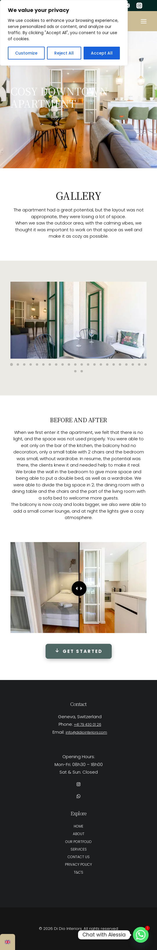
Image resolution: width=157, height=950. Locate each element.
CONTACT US (79, 856)
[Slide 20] (133, 364)
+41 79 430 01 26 (87, 724)
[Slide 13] (88, 364)
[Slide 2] (18, 364)
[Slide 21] (139, 364)
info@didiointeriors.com (86, 732)
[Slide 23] (75, 371)
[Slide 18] (120, 364)
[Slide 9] (62, 364)
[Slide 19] (126, 364)
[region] (64, 33)
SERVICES (79, 849)
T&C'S (78, 872)
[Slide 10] (69, 364)
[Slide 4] (31, 364)
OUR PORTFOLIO (78, 841)
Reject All (64, 53)
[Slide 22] (145, 364)
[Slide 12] (82, 364)
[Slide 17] (114, 364)
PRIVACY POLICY (78, 864)
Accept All (102, 53)
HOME (78, 826)
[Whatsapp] (141, 935)
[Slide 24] (82, 371)
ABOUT (78, 833)
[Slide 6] (43, 364)
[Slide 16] (107, 364)
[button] (143, 21)
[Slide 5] (37, 364)
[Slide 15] (101, 364)
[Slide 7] (50, 364)
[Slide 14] (94, 364)
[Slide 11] (75, 364)
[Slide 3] (24, 364)
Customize (26, 53)
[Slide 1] (11, 364)
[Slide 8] (56, 364)
